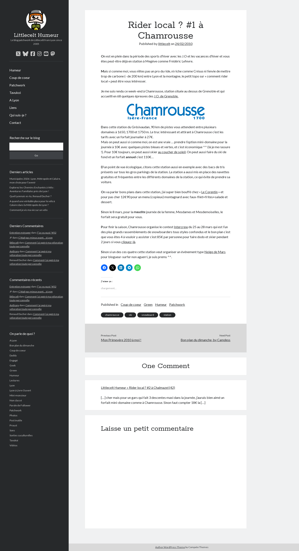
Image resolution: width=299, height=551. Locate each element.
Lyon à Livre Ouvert (20, 390)
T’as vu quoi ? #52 (46, 232)
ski (130, 314)
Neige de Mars (215, 252)
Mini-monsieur (18, 395)
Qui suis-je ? (17, 115)
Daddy (13, 355)
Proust (13, 425)
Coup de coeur (19, 78)
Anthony (14, 251)
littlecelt (14, 242)
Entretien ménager (20, 232)
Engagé (14, 360)
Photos (13, 415)
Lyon (12, 385)
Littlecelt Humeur (36, 35)
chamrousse (112, 314)
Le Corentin (209, 192)
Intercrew (181, 227)
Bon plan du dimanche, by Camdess (205, 340)
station (167, 314)
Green (13, 370)
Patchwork (17, 85)
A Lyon (14, 100)
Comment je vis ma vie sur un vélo (28, 209)
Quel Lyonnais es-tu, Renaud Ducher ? (30, 196)
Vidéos (13, 445)
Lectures (15, 380)
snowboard (147, 314)
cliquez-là (128, 242)
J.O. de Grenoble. (166, 96)
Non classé (16, 400)
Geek (13, 365)
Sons (12, 430)
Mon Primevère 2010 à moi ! (121, 340)
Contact (15, 122)
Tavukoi (15, 93)
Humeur (15, 70)
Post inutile (16, 420)
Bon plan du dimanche (22, 345)
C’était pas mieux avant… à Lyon (35, 237)
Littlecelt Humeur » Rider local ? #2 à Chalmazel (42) (138, 387)
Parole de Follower (20, 405)
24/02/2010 (183, 44)
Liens (13, 107)
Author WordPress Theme (170, 547)
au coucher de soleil (172, 152)
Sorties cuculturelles (21, 435)
